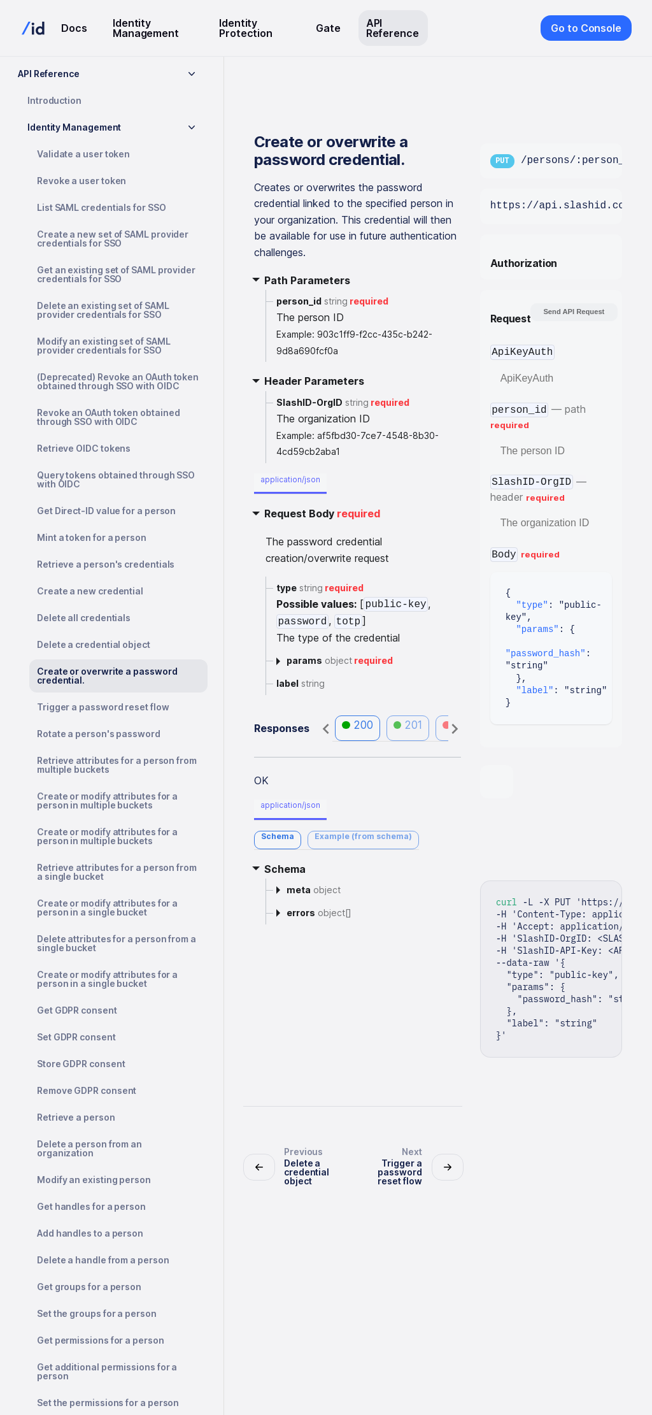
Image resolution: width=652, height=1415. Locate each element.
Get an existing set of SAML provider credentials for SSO (116, 274)
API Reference (392, 28)
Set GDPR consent (76, 1036)
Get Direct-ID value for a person (106, 510)
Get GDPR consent (77, 1010)
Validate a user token (83, 153)
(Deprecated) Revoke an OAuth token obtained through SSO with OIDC (118, 381)
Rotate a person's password (98, 733)
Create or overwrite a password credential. (107, 676)
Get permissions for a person (100, 1340)
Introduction (54, 100)
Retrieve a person (76, 1117)
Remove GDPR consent (86, 1090)
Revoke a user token (81, 180)
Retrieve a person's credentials (105, 564)
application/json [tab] (290, 479)
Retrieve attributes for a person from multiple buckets (117, 765)
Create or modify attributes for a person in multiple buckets (107, 800)
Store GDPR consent (81, 1063)
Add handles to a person (90, 1233)
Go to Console (586, 28)
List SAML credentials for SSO (101, 207)
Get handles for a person (91, 1206)
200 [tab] (357, 725)
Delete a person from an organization (89, 1148)
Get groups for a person (89, 1286)
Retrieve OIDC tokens (84, 448)
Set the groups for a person (97, 1313)
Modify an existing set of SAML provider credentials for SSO (103, 346)
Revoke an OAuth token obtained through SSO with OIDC (108, 417)
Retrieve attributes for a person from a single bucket (117, 872)
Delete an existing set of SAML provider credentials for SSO (103, 310)
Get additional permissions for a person (107, 1371)
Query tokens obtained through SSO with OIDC (116, 479)
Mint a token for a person (91, 537)
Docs (74, 28)
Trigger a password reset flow (103, 706)
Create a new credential (90, 590)
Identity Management (146, 28)
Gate (328, 28)
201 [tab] (408, 725)
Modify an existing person (94, 1179)
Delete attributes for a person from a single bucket (116, 943)
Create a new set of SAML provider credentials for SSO (112, 238)
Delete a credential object (93, 644)
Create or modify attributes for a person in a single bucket (107, 907)
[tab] (277, 840)
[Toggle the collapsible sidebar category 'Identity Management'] (192, 127)
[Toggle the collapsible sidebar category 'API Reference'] (192, 74)
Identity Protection (246, 28)
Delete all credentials (84, 617)
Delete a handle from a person (103, 1259)
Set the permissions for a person (108, 1402)
